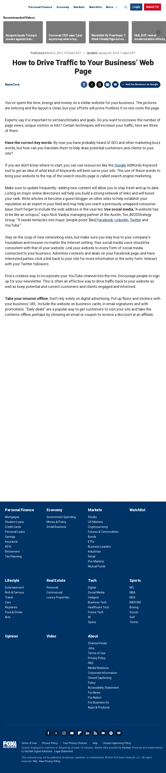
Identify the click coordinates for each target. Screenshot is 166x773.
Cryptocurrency (98, 526)
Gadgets (93, 597)
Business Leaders (99, 546)
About (93, 636)
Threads (99, 84)
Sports (135, 580)
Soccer (134, 612)
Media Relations (98, 668)
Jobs (91, 648)
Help (94, 743)
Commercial (54, 592)
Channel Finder (97, 643)
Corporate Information (102, 672)
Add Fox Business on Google (142, 84)
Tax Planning (13, 556)
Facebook (84, 84)
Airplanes (11, 607)
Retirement (12, 551)
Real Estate (56, 580)
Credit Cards (13, 526)
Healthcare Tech (98, 607)
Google (120, 165)
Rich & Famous (14, 592)
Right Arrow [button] (158, 32)
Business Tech (97, 602)
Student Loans (14, 522)
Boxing (134, 607)
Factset (126, 747)
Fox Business (15, 7)
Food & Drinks (13, 612)
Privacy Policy (97, 658)
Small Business (56, 526)
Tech (92, 580)
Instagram (64, 733)
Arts (8, 617)
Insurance (11, 541)
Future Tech (95, 612)
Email (115, 84)
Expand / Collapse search (126, 7)
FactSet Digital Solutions (38, 751)
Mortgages (12, 517)
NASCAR (135, 602)
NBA (132, 592)
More (109, 7)
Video (51, 636)
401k (8, 546)
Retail (91, 556)
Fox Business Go (98, 702)
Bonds (92, 536)
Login (136, 6)
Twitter (92, 84)
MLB (132, 597)
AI (89, 617)
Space (92, 622)
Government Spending (61, 517)
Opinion (11, 636)
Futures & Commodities (103, 531)
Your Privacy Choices (75, 743)
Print (107, 84)
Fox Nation (95, 697)
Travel (9, 597)
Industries (94, 551)
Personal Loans (15, 531)
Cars (8, 602)
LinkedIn (121, 220)
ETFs (91, 541)
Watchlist (95, 7)
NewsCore (12, 84)
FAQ (90, 663)
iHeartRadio (119, 733)
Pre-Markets (96, 561)
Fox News (94, 692)
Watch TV (152, 6)
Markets (79, 7)
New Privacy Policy (49, 761)
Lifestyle (12, 580)
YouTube (72, 733)
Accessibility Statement (103, 687)
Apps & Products (99, 707)
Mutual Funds (96, 566)
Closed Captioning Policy (117, 743)
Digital (92, 587)
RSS (95, 733)
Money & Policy (56, 522)
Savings (10, 536)
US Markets (95, 522)
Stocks (92, 517)
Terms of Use (96, 653)
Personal (52, 587)
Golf (132, 617)
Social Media (96, 592)
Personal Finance (40, 7)
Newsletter (103, 733)
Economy (63, 7)
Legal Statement (63, 751)
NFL (132, 587)
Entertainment (14, 587)
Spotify (111, 733)
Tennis (134, 622)
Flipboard (79, 733)
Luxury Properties (58, 597)
